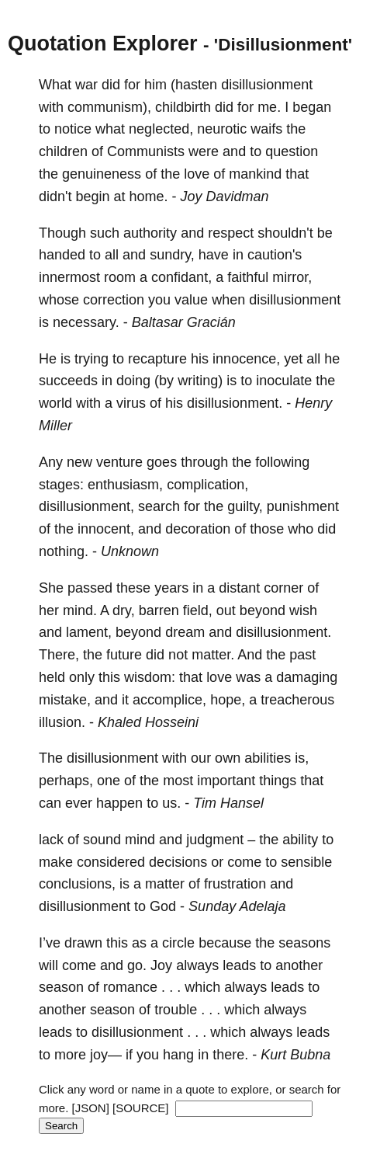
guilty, (245, 506)
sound (102, 839)
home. (149, 196)
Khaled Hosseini (148, 722)
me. (269, 107)
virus (131, 403)
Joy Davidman (225, 196)
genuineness (101, 174)
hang (178, 1054)
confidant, (181, 277)
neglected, (161, 129)
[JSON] (90, 1108)
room (120, 277)
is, (302, 758)
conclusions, (77, 884)
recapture (157, 359)
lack (51, 839)
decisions (178, 862)
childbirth (183, 107)
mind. (80, 610)
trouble (175, 1009)
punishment (303, 506)
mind (140, 839)
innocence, (246, 359)
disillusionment (267, 84)
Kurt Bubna (295, 1054)
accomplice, (169, 700)
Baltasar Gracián (184, 322)
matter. (213, 654)
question (291, 151)
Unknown (130, 551)
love (196, 174)
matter (165, 884)
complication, (207, 484)
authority (150, 233)
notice (73, 129)
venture (119, 462)
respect (231, 233)
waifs (266, 129)
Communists (146, 151)
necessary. (86, 322)
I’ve (49, 943)
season (61, 987)
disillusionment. (234, 403)
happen (119, 803)
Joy (161, 965)
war (86, 84)
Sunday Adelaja (236, 906)
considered (111, 862)
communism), (109, 107)
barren (159, 610)
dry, (123, 610)
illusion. (62, 722)
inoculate (284, 380)
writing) (200, 380)
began (311, 107)
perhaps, (66, 780)
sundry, (172, 255)
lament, (89, 632)
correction (113, 300)
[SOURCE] (140, 1108)
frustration (235, 884)
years (171, 588)
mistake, (65, 700)
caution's (274, 255)
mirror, (292, 277)
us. (171, 803)
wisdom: (149, 677)
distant (239, 588)
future (124, 654)
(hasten (194, 84)
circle (178, 943)
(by (164, 380)
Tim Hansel (228, 803)
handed (62, 255)
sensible (306, 862)
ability (300, 839)
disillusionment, (86, 506)
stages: (61, 484)
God (163, 906)
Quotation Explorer (103, 43)
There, (59, 654)
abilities (267, 758)
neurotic (222, 129)
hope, (227, 700)
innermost (69, 277)
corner (283, 588)
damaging (306, 677)
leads (239, 965)
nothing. (63, 551)
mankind (255, 174)
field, (197, 610)
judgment (215, 839)
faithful (247, 277)
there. (230, 1054)
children (63, 151)
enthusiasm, (125, 484)
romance (130, 987)
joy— (106, 1054)
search (159, 506)
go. (137, 965)
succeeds (68, 380)
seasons (304, 943)
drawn (83, 943)
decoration (197, 529)
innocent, (106, 529)
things (277, 780)
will (48, 965)
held (52, 677)
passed (89, 588)
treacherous (297, 700)
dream (185, 632)
